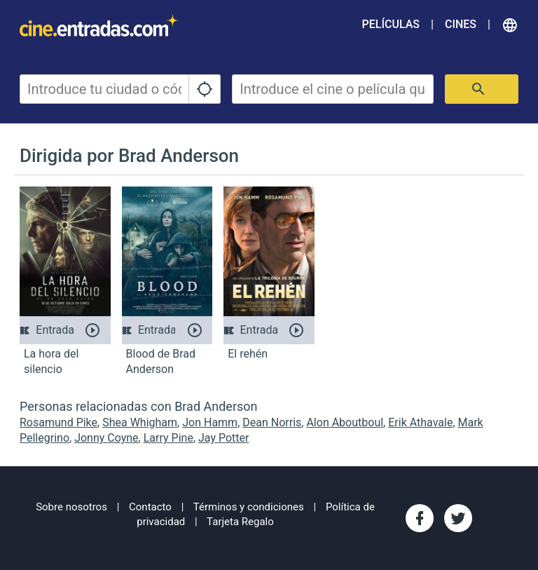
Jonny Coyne (106, 438)
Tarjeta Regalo (240, 521)
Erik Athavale (420, 422)
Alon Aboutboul (344, 422)
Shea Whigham (139, 422)
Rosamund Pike (58, 422)
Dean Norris (271, 422)
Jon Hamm (209, 422)
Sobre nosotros (71, 507)
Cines (460, 24)
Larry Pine (168, 438)
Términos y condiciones (248, 507)
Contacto (150, 507)
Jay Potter (223, 438)
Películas (391, 24)
